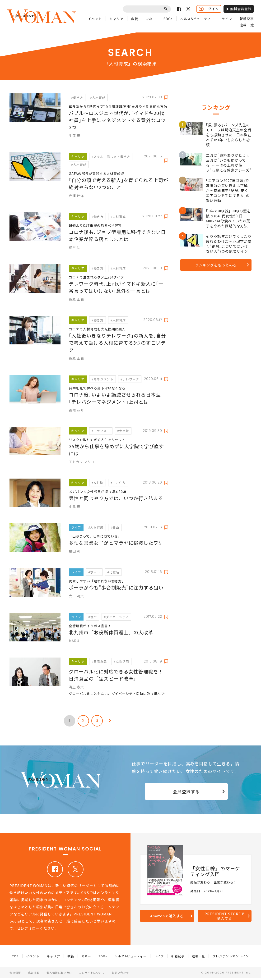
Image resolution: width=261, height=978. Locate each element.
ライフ (227, 18)
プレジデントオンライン (230, 956)
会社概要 (15, 972)
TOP (15, 956)
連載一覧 (247, 25)
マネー (150, 18)
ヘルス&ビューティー (197, 18)
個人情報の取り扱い (59, 972)
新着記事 (247, 18)
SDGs (168, 18)
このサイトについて (92, 972)
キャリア (116, 18)
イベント (95, 18)
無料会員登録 (239, 8)
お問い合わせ (120, 972)
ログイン (209, 8)
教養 (134, 18)
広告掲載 (33, 972)
